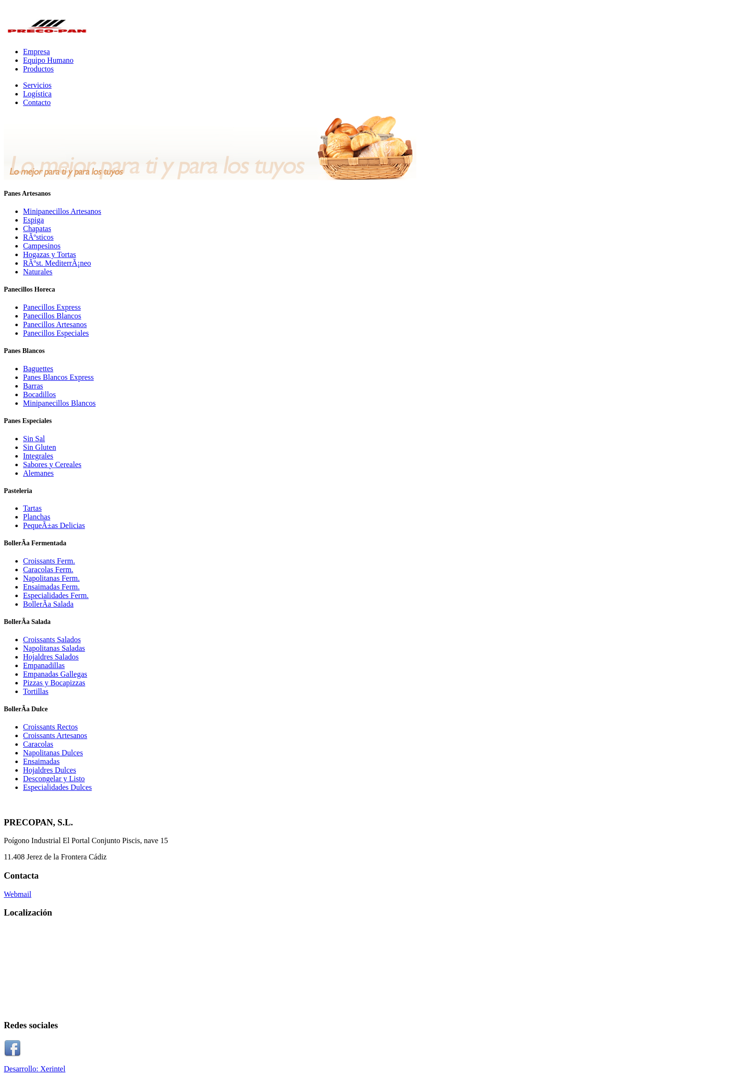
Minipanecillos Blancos (59, 403)
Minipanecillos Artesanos (62, 211)
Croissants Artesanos (55, 735)
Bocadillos (39, 394)
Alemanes (38, 473)
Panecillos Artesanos (55, 324)
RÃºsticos (38, 237)
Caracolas (38, 744)
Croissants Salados (52, 639)
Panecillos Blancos (52, 316)
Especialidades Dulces (57, 787)
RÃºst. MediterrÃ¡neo (57, 263)
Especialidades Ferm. (56, 595)
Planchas (36, 517)
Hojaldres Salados (51, 657)
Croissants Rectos (50, 727)
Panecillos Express (52, 307)
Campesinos (41, 246)
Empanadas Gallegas (55, 674)
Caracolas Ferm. (48, 569)
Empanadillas (44, 665)
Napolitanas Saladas (54, 648)
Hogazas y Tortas (49, 254)
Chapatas (37, 228)
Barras (33, 386)
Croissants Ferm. (49, 561)
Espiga (33, 220)
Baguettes (38, 368)
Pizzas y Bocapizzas (54, 683)
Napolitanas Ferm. (51, 578)
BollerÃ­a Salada (48, 604)
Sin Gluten (39, 447)
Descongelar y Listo (54, 779)
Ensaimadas (41, 761)
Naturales (37, 272)
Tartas (32, 508)
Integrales (38, 456)
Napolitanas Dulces (53, 753)
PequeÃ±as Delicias (54, 525)
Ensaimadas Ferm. (51, 587)
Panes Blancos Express (58, 377)
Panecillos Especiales (56, 333)
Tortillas (35, 691)
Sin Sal (34, 439)
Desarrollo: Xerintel (34, 1069)
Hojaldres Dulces (49, 770)
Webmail (17, 894)
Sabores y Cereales (52, 464)
